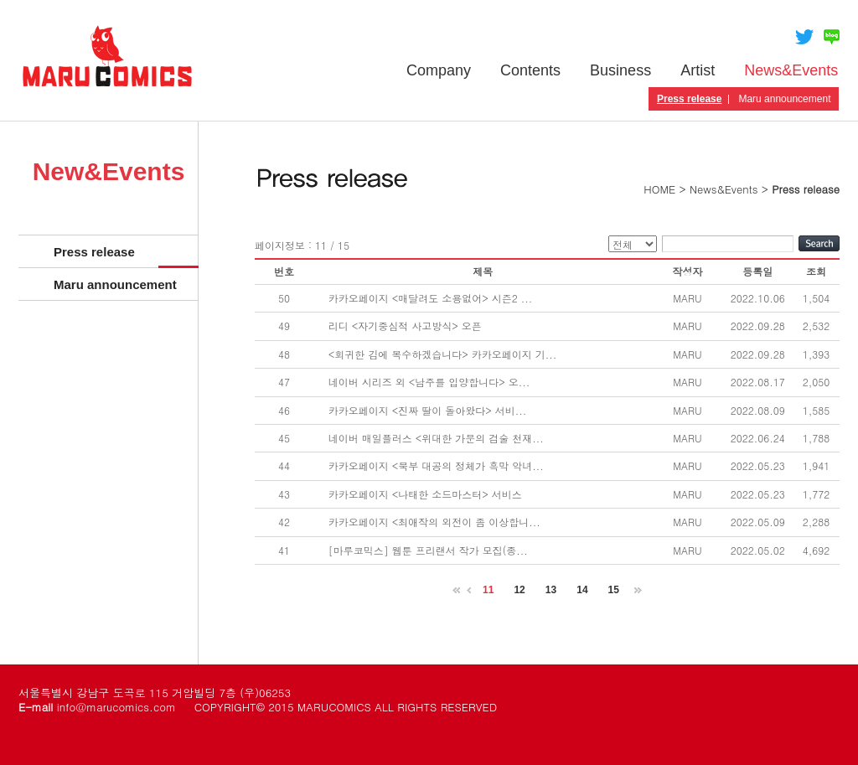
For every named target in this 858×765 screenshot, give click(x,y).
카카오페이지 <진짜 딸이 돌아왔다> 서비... (427, 410)
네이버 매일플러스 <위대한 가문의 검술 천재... (436, 438)
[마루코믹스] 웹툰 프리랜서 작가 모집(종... (428, 550)
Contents (530, 70)
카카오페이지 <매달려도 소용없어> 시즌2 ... (430, 298)
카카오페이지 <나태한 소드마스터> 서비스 (425, 494)
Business (620, 70)
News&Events (791, 70)
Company (438, 70)
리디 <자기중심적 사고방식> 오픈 (405, 325)
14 (581, 590)
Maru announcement (784, 99)
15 (613, 590)
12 (519, 590)
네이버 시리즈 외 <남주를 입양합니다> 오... (429, 382)
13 (550, 590)
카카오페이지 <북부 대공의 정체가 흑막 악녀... (436, 465)
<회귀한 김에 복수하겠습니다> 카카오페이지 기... (442, 354)
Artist (697, 70)
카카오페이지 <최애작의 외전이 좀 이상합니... (434, 521)
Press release (689, 99)
